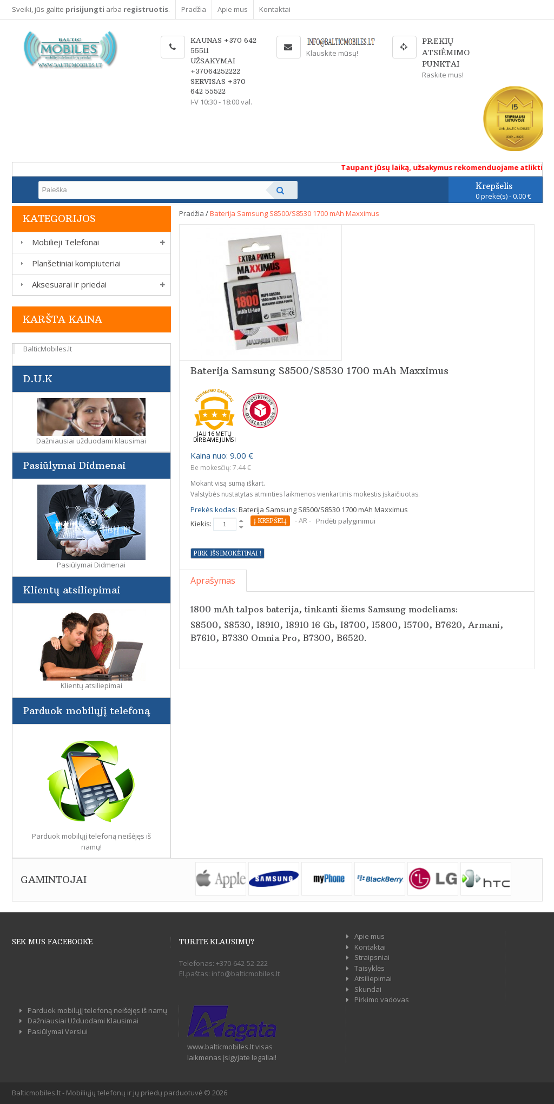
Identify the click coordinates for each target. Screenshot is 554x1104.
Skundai (367, 989)
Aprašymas (212, 580)
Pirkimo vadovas (381, 999)
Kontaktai (275, 9)
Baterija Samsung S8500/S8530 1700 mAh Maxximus (294, 213)
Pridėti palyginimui (345, 521)
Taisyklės (369, 968)
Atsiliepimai (373, 978)
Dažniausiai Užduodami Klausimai (83, 1020)
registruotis (145, 9)
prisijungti (84, 9)
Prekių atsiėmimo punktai (446, 52)
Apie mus (232, 9)
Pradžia (193, 9)
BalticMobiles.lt (47, 349)
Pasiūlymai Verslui (58, 1031)
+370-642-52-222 (242, 963)
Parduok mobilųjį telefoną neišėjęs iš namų (97, 1010)
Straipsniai (372, 957)
